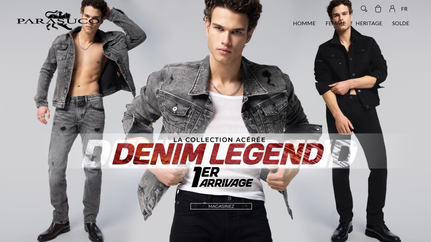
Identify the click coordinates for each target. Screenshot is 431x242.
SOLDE (400, 23)
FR (404, 8)
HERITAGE (369, 23)
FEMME (335, 23)
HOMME (304, 23)
